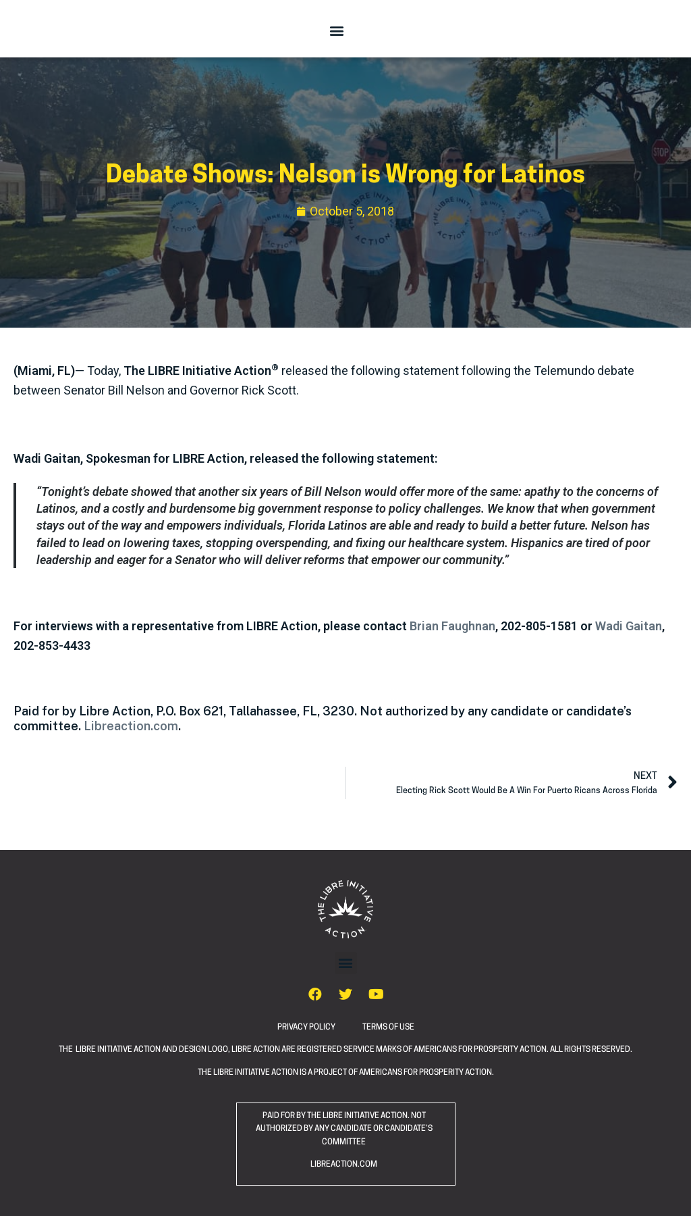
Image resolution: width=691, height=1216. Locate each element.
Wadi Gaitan (628, 626)
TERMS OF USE (388, 1027)
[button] (337, 30)
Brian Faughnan (452, 626)
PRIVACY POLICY (319, 1027)
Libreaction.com (131, 726)
